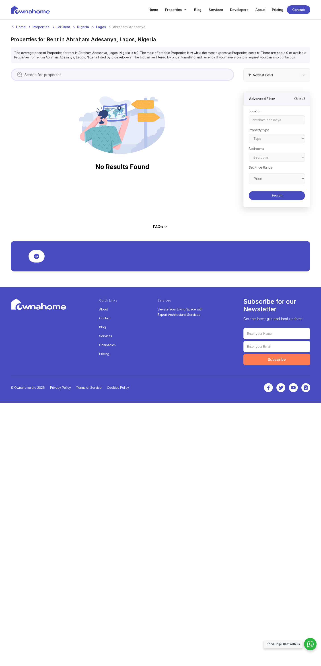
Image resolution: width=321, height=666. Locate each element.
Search (276, 262)
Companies (107, 608)
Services (216, 10)
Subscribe (277, 622)
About (260, 10)
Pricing (277, 10)
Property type (259, 197)
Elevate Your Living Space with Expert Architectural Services (180, 575)
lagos (101, 94)
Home (153, 10)
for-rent (63, 94)
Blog (198, 10)
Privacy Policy (60, 651)
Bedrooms (256, 215)
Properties (173, 10)
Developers (239, 10)
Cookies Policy (118, 651)
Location (255, 178)
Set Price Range (261, 234)
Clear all (299, 165)
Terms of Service (89, 651)
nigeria (83, 94)
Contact (298, 10)
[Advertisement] (144, 55)
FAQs (160, 427)
